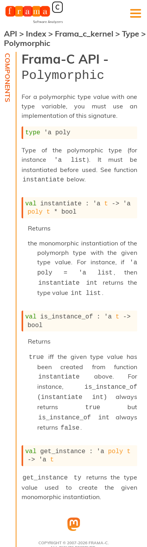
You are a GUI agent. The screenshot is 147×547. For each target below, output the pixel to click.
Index (37, 33)
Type (131, 33)
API (10, 33)
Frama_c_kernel (85, 33)
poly (34, 206)
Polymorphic (27, 43)
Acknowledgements (106, 536)
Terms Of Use (32, 536)
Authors (65, 536)
